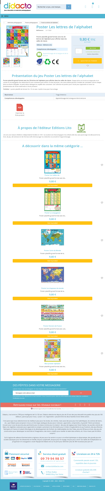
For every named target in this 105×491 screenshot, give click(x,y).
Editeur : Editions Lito (44, 45)
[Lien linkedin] (89, 405)
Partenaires (46, 486)
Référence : (40, 30)
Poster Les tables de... (52, 175)
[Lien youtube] (80, 405)
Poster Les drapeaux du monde (52, 288)
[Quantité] (78, 51)
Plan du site (92, 486)
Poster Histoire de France (52, 326)
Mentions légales (81, 486)
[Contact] (99, 8)
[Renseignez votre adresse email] (40, 393)
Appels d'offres (56, 486)
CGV (73, 486)
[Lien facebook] (75, 405)
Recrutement (66, 486)
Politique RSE (37, 486)
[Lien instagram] (84, 405)
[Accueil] (4, 23)
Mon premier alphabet (52, 364)
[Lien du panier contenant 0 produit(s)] (91, 8)
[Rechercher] (52, 6)
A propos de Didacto (25, 486)
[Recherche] (68, 6)
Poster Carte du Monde (52, 251)
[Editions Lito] (79, 128)
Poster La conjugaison (52, 213)
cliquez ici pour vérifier (68, 409)
